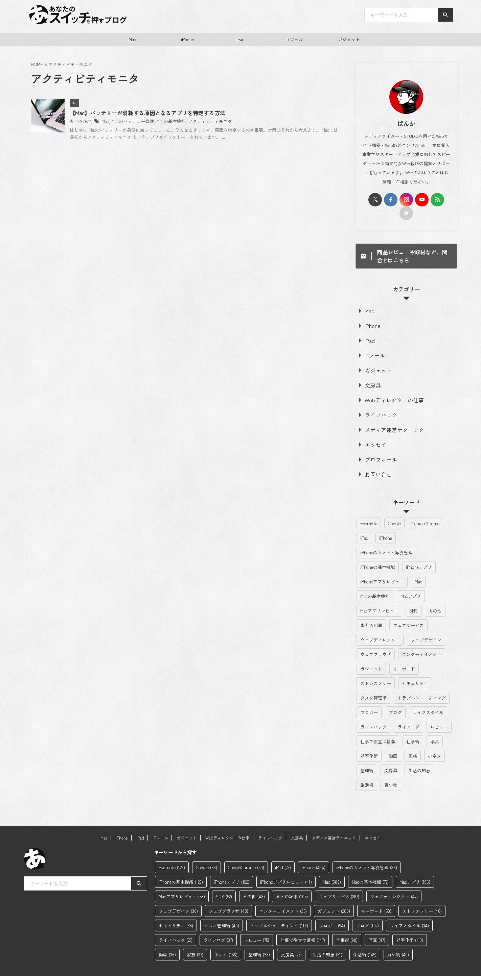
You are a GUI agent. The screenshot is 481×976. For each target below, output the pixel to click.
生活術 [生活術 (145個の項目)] (366, 769)
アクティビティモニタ (235, 122)
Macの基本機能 (199, 122)
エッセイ (372, 431)
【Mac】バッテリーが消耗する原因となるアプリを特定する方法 (181, 113)
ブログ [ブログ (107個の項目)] (395, 696)
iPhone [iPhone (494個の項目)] (385, 522)
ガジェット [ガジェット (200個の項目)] (371, 652)
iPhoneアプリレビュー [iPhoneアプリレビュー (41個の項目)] (382, 565)
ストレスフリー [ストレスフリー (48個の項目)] (375, 667)
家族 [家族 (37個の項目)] (412, 739)
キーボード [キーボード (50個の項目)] (404, 652)
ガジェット (349, 39)
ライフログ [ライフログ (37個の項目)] (408, 710)
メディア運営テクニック (388, 418)
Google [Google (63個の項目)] (394, 507)
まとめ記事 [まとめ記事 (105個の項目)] (371, 609)
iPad (240, 39)
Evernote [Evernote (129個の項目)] (368, 507)
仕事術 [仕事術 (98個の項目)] (412, 725)
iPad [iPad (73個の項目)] (364, 522)
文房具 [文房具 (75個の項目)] (390, 754)
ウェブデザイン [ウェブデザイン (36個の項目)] (426, 623)
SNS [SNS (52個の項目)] (413, 594)
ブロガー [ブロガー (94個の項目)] (369, 696)
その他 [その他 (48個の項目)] (435, 594)
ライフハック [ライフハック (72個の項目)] (373, 710)
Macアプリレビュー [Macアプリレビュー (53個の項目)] (379, 594)
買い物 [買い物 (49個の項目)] (390, 769)
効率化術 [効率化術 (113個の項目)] (369, 739)
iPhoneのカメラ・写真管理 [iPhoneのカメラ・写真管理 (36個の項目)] (386, 536)
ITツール (295, 39)
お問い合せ (375, 458)
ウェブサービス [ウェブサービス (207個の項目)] (408, 609)
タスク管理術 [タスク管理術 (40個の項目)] (373, 681)
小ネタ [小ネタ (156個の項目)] (434, 739)
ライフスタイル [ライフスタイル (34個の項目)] (428, 696)
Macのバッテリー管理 (164, 122)
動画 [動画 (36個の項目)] (393, 739)
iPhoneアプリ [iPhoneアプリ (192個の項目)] (419, 551)
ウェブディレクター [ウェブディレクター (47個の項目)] (380, 623)
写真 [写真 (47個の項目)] (434, 725)
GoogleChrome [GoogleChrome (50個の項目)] (425, 507)
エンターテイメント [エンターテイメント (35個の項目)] (421, 638)
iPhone (187, 39)
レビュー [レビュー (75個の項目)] (439, 710)
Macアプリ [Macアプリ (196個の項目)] (410, 580)
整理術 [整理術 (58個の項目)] (366, 754)
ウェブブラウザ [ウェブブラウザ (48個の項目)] (375, 638)
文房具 (370, 377)
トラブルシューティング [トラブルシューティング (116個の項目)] (421, 681)
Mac (132, 39)
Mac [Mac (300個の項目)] (418, 565)
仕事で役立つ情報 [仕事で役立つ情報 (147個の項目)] (377, 725)
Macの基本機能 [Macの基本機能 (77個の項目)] (375, 580)
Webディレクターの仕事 (387, 391)
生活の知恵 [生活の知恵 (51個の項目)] (419, 754)
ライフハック (377, 404)
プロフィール (377, 445)
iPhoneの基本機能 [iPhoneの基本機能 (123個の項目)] (377, 551)
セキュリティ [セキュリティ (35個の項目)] (415, 667)
